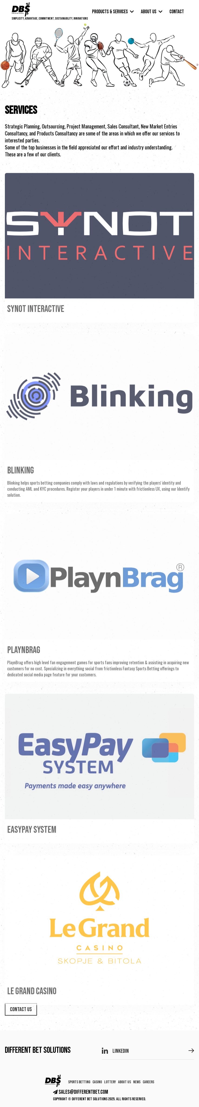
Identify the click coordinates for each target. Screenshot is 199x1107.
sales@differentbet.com (80, 1092)
